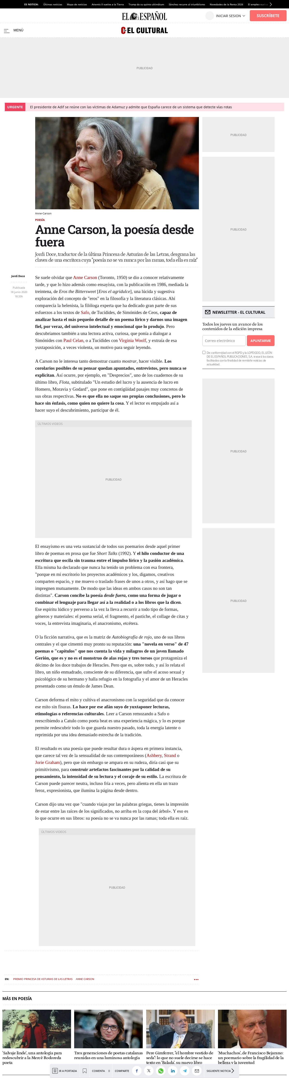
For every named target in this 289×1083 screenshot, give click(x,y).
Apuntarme (260, 340)
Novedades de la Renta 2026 (226, 4)
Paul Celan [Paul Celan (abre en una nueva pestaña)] (73, 340)
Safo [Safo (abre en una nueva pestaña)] (85, 312)
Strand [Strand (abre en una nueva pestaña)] (170, 755)
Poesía (40, 219)
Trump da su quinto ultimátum (146, 4)
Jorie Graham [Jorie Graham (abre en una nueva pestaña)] (47, 762)
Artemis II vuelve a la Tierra (108, 4)
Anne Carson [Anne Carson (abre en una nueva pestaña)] (85, 277)
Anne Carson (85, 979)
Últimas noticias (52, 4)
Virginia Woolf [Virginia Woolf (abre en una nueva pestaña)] (132, 340)
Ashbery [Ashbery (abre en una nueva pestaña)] (154, 755)
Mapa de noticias (77, 4)
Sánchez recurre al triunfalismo (187, 4)
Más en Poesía (17, 998)
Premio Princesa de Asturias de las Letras (42, 979)
